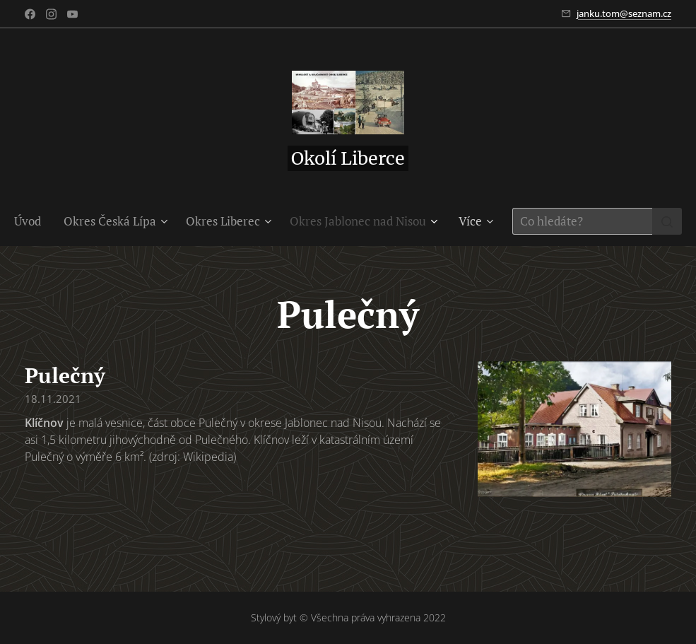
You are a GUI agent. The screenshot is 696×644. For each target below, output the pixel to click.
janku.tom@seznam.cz (624, 13)
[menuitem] (33, 221)
